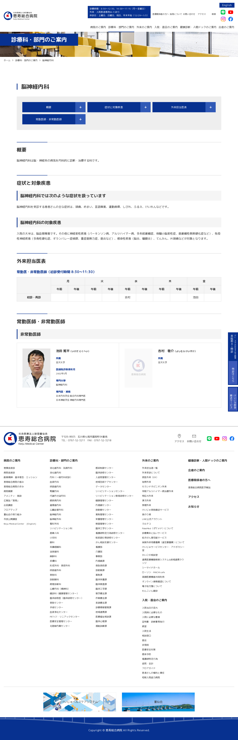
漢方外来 (146, 500)
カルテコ (146, 523)
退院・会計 (147, 663)
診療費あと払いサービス (154, 533)
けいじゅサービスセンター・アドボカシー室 (163, 548)
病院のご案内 (98, 27)
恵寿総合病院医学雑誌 (199, 487)
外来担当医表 (179, 107)
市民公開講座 (10, 519)
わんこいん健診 (150, 590)
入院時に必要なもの (152, 612)
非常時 (145, 645)
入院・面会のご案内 (166, 27)
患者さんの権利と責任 (153, 672)
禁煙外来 (146, 505)
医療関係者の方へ (160, 14)
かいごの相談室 (150, 555)
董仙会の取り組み (13, 514)
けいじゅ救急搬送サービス (155, 509)
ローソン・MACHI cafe (153, 572)
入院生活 (146, 631)
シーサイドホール (151, 567)
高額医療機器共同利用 (153, 576)
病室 (144, 626)
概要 (48, 107)
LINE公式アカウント (152, 519)
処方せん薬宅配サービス (154, 537)
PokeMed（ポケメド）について (157, 528)
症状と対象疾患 (114, 107)
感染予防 (146, 654)
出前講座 (8, 505)
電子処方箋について (152, 586)
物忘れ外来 (147, 495)
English (227, 5)
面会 (144, 640)
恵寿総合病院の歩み (14, 486)
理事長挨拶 (9, 468)
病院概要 (8, 491)
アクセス (202, 14)
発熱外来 (146, 481)
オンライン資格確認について (156, 581)
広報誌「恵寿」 (11, 500)
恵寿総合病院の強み (14, 481)
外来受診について (151, 472)
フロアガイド (148, 668)
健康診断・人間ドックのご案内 (198, 27)
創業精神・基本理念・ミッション (20, 477)
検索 (214, 14)
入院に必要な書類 (151, 617)
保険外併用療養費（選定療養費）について (163, 542)
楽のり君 (146, 514)
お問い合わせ (189, 14)
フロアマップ (10, 509)
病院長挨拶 (9, 472)
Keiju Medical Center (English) (20, 523)
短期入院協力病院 (151, 677)
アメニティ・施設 (13, 495)
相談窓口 (146, 635)
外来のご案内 (144, 27)
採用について (176, 14)
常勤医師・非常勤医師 (49, 119)
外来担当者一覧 (150, 468)
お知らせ (193, 507)
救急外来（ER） (150, 477)
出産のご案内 (226, 27)
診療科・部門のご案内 (121, 27)
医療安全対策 (148, 649)
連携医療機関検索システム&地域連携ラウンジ (163, 561)
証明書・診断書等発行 (153, 621)
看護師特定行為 (150, 658)
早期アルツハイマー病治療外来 (157, 491)
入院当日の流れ (150, 607)
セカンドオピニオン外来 (154, 486)
